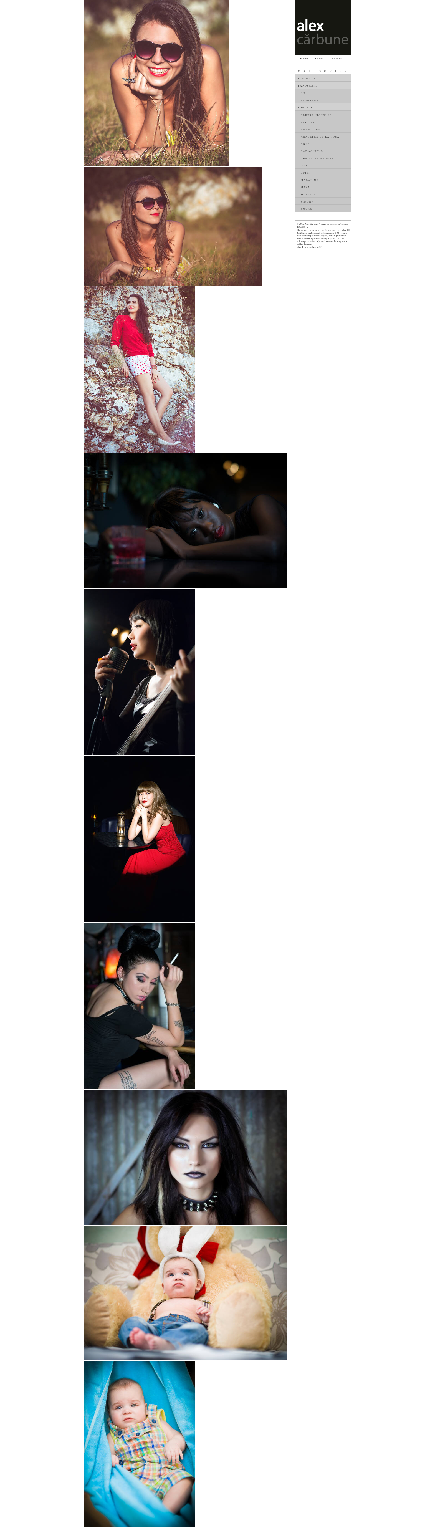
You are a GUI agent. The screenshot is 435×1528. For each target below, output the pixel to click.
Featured (306, 78)
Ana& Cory (310, 129)
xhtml (300, 247)
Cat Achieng (312, 151)
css (314, 247)
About (319, 58)
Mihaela (308, 194)
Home (304, 58)
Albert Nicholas (316, 115)
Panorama (310, 100)
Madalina (310, 180)
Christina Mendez (317, 158)
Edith (306, 172)
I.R (303, 93)
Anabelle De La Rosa (320, 136)
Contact (336, 58)
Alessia (308, 122)
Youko (307, 209)
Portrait (306, 107)
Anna (305, 144)
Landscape (308, 85)
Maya (305, 187)
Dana (305, 165)
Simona (307, 201)
